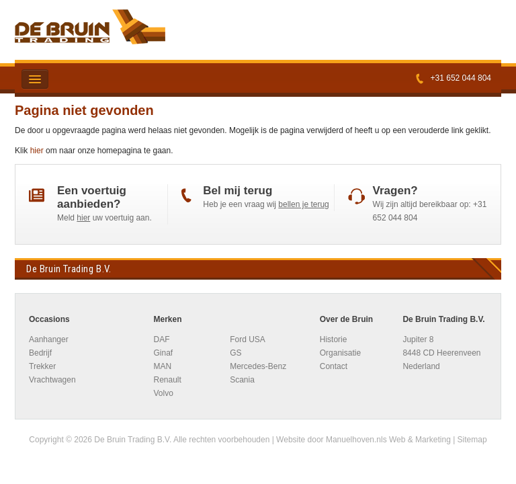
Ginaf (163, 353)
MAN (162, 366)
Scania (242, 380)
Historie (333, 339)
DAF (161, 339)
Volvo (163, 393)
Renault (167, 380)
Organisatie (340, 353)
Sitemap (472, 439)
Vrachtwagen (52, 380)
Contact (333, 366)
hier (37, 150)
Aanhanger (49, 339)
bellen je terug (303, 204)
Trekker (42, 366)
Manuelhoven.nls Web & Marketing (388, 439)
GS (235, 353)
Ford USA (247, 339)
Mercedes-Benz (258, 366)
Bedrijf (40, 353)
